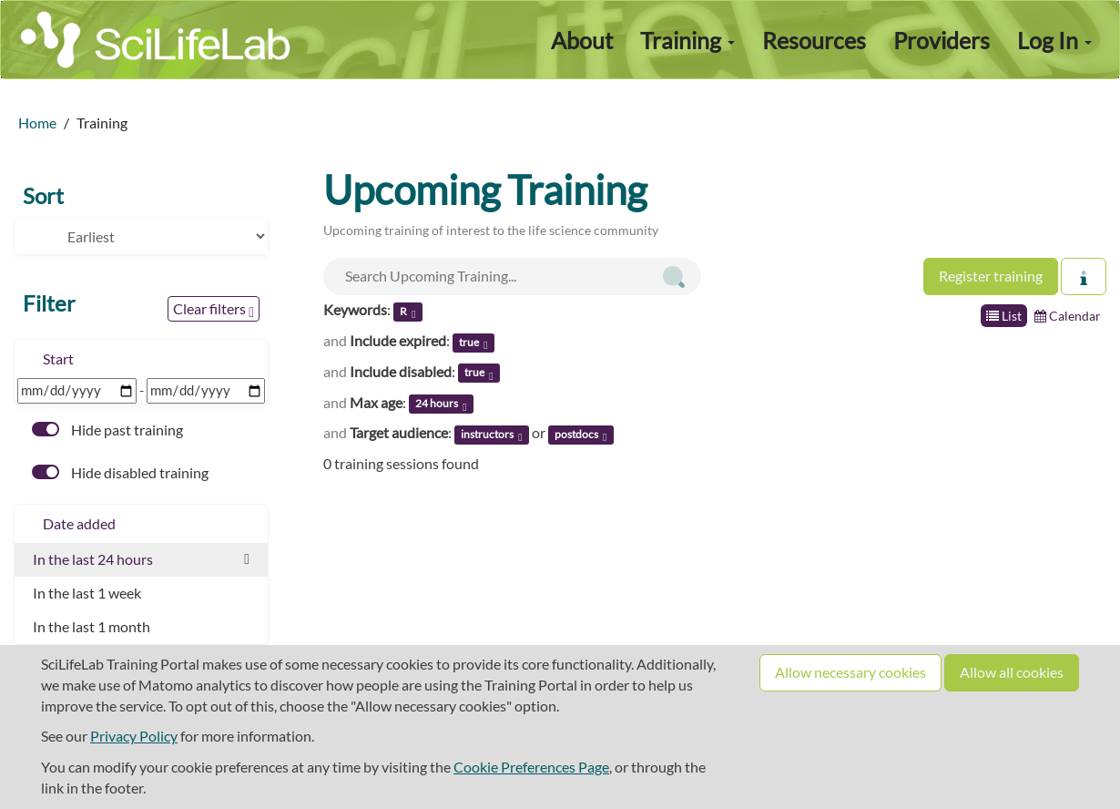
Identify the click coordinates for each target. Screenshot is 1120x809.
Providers (941, 40)
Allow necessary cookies (850, 672)
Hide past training (107, 429)
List (1004, 315)
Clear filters (213, 310)
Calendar (1067, 315)
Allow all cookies (1012, 672)
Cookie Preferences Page (531, 766)
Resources (814, 40)
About (582, 40)
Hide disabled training (120, 472)
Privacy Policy (134, 735)
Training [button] (687, 40)
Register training (991, 275)
